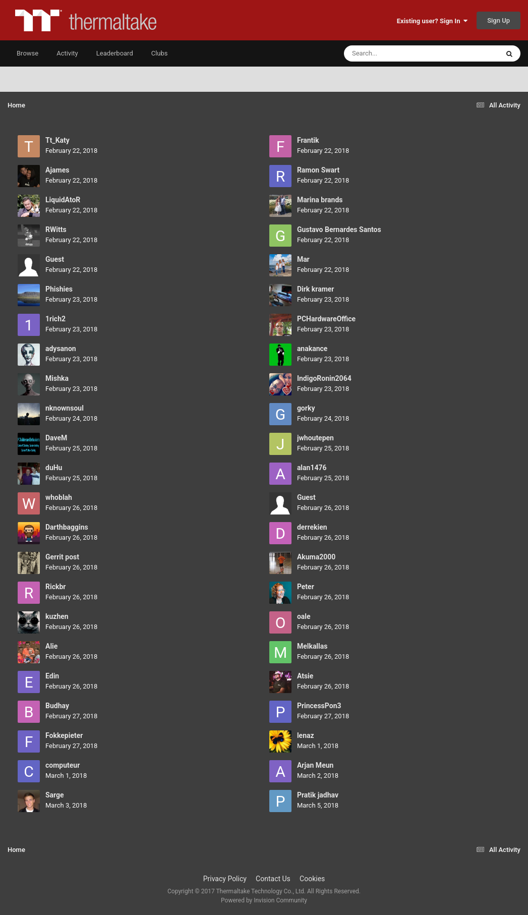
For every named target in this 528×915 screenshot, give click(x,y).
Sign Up (498, 20)
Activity (67, 53)
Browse (27, 53)
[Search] (396, 53)
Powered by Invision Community (264, 900)
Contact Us (273, 879)
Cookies (312, 879)
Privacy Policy (225, 879)
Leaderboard (114, 53)
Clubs (159, 53)
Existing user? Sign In (432, 21)
